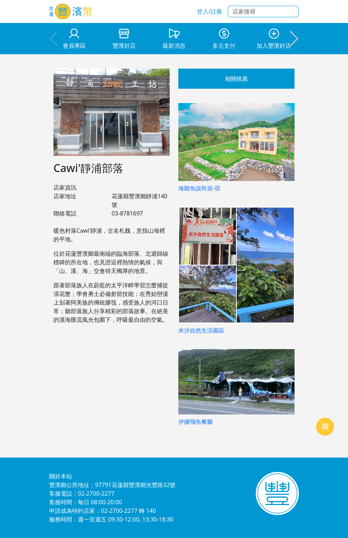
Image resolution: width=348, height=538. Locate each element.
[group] (74, 38)
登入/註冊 (209, 11)
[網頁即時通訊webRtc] (325, 427)
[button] (294, 39)
